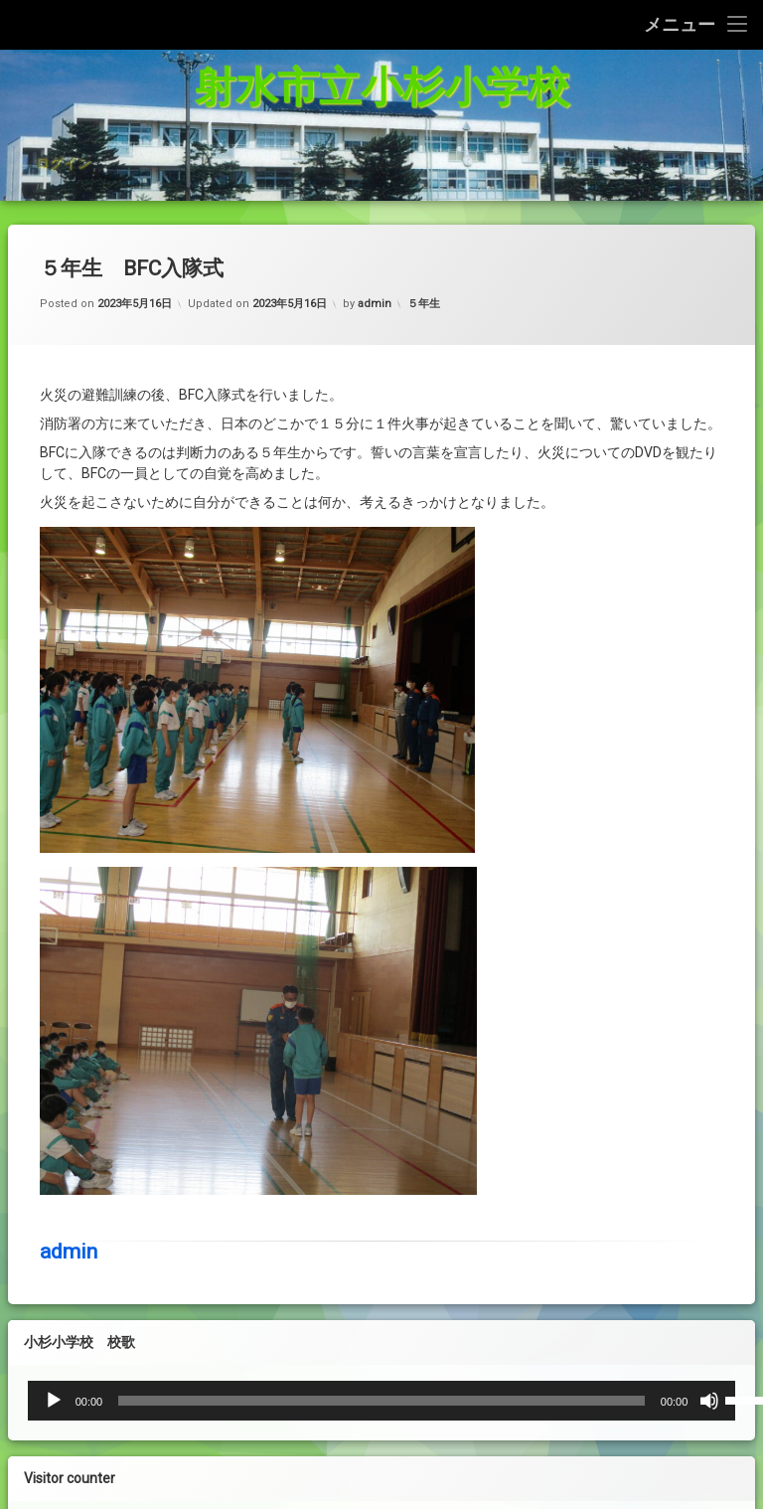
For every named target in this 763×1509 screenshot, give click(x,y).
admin (68, 1001)
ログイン (62, 137)
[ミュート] (535, 1401)
